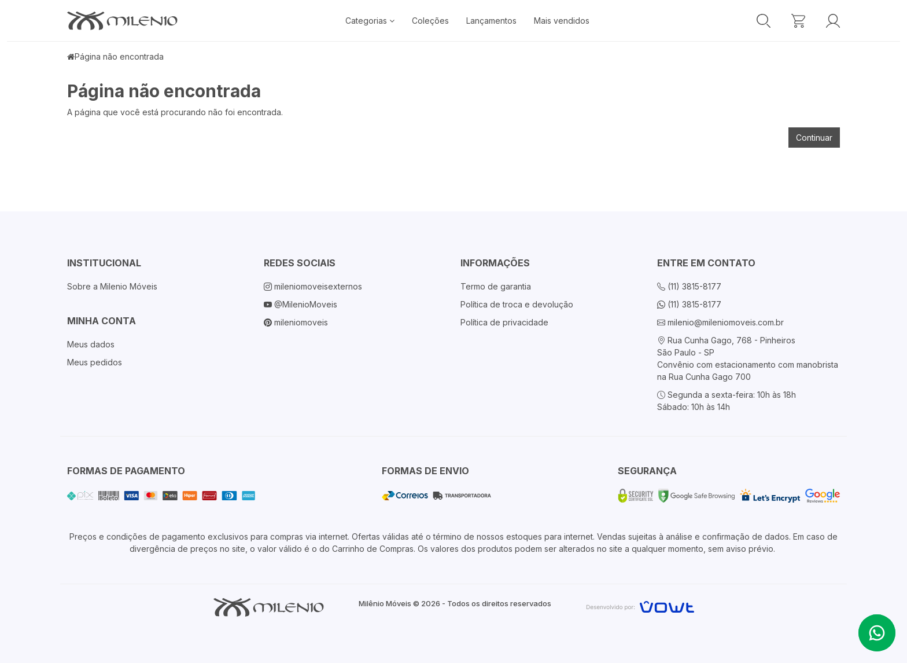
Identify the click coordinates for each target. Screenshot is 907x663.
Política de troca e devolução (516, 304)
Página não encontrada (119, 56)
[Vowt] (640, 605)
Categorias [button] (369, 20)
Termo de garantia (495, 286)
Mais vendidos (561, 20)
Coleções (430, 20)
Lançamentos (491, 20)
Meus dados (91, 344)
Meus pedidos (94, 362)
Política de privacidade (504, 322)
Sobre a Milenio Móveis (112, 286)
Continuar (814, 137)
